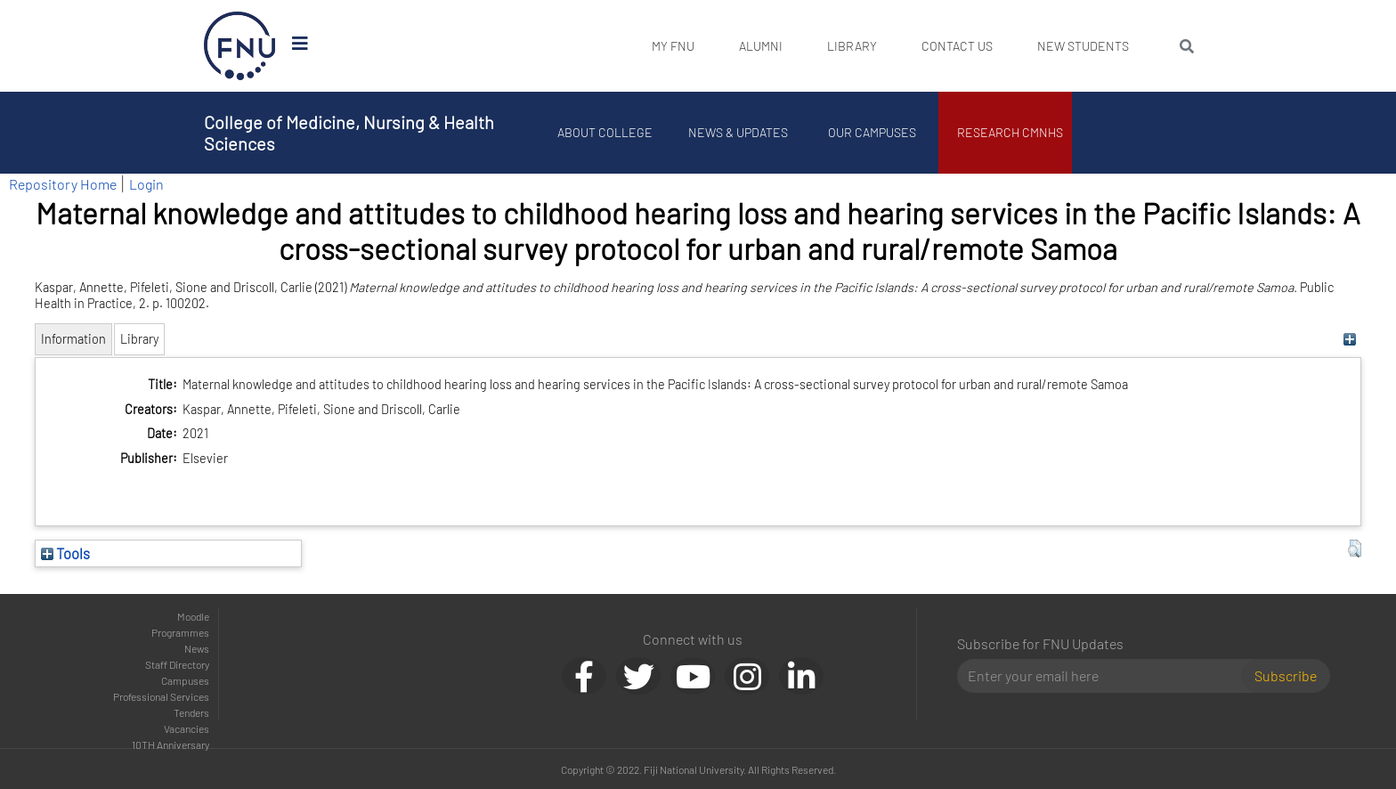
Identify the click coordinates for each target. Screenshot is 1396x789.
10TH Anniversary (170, 744)
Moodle (193, 616)
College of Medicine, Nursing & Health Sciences (349, 132)
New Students (1083, 45)
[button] (1354, 548)
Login (146, 183)
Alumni (761, 45)
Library (852, 45)
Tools (65, 553)
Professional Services (161, 696)
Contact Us (957, 45)
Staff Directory (177, 664)
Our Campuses (872, 132)
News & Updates (738, 132)
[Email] (1106, 676)
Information (73, 338)
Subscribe (1285, 675)
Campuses (185, 680)
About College (605, 132)
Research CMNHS (1010, 132)
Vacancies (186, 728)
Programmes (180, 632)
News (196, 648)
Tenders (191, 712)
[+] (1350, 339)
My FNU (673, 45)
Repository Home (63, 183)
